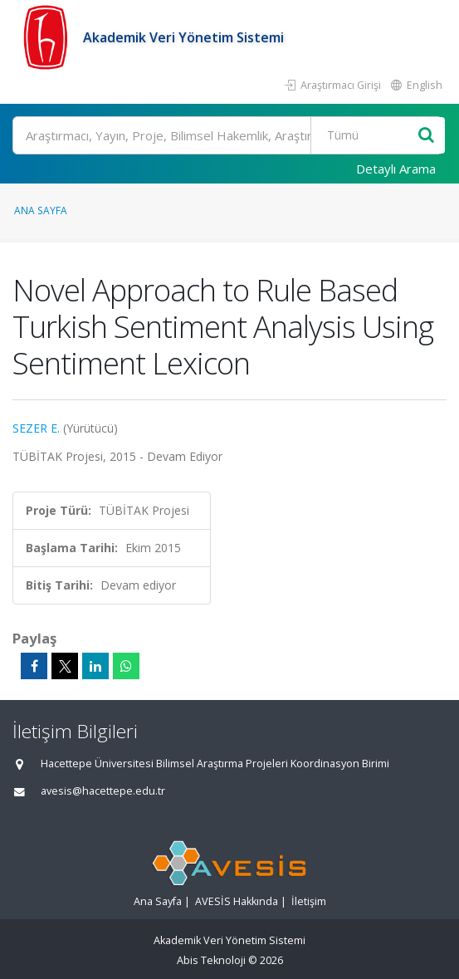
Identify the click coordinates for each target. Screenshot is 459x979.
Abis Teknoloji (211, 960)
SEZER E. (36, 428)
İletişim (308, 901)
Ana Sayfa (40, 210)
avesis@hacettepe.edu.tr (103, 791)
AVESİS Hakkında (236, 901)
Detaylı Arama (396, 168)
